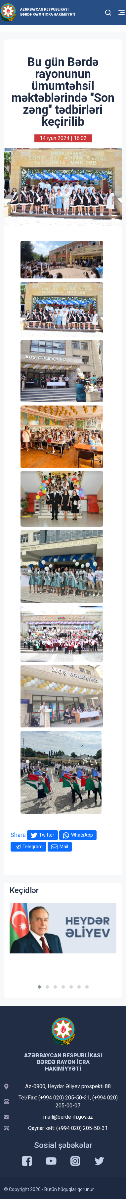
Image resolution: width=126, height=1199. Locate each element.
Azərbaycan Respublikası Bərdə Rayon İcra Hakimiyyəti (47, 12)
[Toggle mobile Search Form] (108, 12)
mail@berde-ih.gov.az (68, 1117)
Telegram (32, 846)
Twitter (46, 835)
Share (18, 834)
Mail (64, 846)
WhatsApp (82, 835)
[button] (39, 987)
